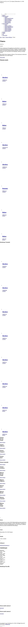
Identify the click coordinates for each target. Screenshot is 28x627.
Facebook (2, 613)
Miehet (6, 17)
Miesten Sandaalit (8, 20)
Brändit (3, 32)
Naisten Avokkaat (8, 25)
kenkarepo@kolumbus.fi (4, 545)
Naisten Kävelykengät (9, 26)
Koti (1, 37)
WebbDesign (7, 624)
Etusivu (3, 15)
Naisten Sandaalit (8, 30)
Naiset (6, 24)
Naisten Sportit (7, 31)
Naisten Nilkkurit (8, 27)
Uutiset (3, 33)
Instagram (2, 608)
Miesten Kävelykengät (9, 18)
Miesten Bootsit (8, 22)
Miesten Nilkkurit (8, 19)
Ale (3, 34)
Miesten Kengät (5, 16)
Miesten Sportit (8, 21)
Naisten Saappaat (8, 28)
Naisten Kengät (5, 23)
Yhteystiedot (4, 35)
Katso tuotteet (2, 442)
